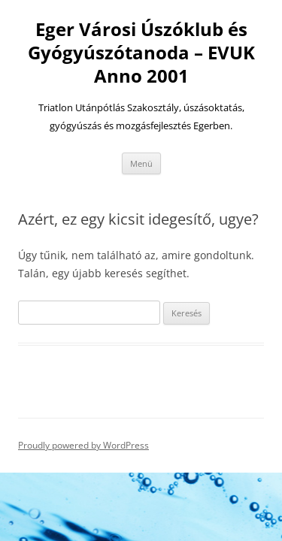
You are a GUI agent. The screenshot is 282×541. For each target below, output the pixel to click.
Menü (141, 163)
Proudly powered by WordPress (83, 445)
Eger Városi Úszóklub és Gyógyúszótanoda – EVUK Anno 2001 (141, 53)
